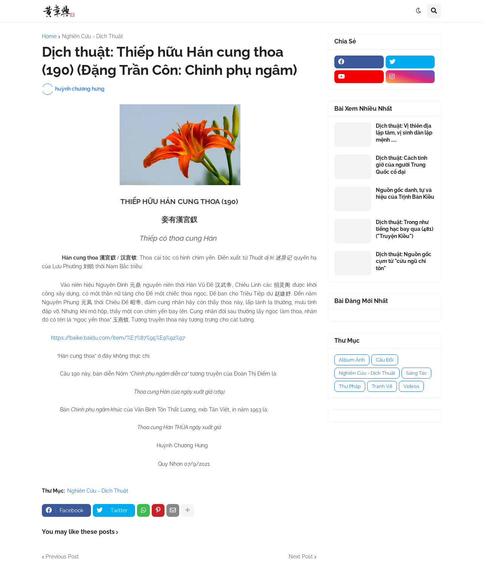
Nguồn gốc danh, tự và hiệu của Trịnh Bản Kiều (405, 193)
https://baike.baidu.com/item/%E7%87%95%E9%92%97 (118, 338)
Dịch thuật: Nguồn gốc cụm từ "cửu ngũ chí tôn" (403, 261)
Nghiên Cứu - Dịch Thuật (92, 36)
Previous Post (62, 556)
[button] (418, 11)
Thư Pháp (350, 386)
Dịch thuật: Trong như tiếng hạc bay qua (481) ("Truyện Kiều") (404, 229)
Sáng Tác (416, 373)
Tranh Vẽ (382, 386)
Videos (411, 386)
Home (49, 36)
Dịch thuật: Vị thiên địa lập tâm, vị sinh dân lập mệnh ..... (404, 132)
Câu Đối (385, 360)
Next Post (301, 556)
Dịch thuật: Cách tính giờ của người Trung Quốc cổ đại (401, 165)
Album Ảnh (352, 360)
